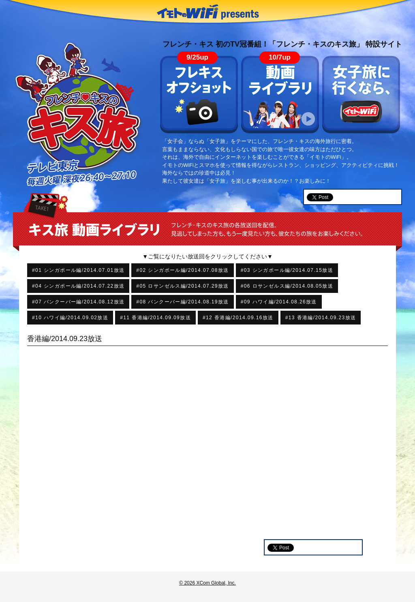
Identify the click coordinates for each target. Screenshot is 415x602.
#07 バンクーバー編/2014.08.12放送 (78, 302)
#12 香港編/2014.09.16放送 (238, 317)
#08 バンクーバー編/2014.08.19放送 (182, 302)
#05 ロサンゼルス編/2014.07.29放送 (182, 286)
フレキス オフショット (199, 94)
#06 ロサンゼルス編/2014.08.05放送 (287, 286)
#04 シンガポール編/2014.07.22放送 (78, 286)
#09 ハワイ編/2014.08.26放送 (279, 302)
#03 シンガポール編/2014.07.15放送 (287, 270)
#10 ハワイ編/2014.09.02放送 (70, 317)
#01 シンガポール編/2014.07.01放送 (78, 270)
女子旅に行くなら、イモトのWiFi (361, 94)
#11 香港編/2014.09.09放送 (155, 317)
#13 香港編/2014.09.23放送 (320, 317)
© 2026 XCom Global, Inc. (207, 583)
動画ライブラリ (280, 94)
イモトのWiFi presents (207, 12)
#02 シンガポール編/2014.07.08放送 (182, 270)
